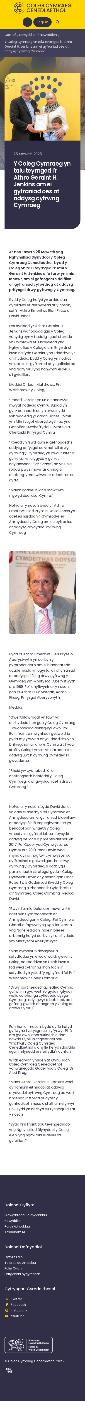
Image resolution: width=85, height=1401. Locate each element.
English (42, 22)
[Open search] (57, 22)
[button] (8, 1371)
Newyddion (27, 34)
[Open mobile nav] (27, 22)
